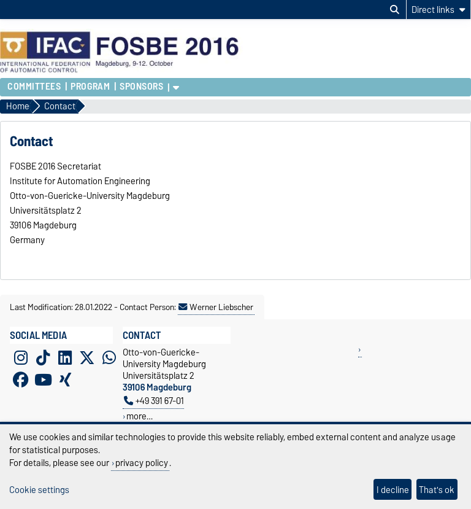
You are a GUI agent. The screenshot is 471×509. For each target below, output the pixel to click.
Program (90, 86)
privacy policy (141, 462)
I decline (393, 489)
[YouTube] (43, 379)
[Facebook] (21, 379)
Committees (34, 86)
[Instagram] (21, 357)
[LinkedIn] (65, 357)
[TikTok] (43, 357)
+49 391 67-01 (154, 400)
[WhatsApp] (109, 357)
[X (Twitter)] (87, 357)
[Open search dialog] (394, 9)
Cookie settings (39, 489)
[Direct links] (438, 9)
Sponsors (141, 86)
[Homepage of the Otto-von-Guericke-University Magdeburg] (122, 71)
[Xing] (65, 379)
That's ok (436, 489)
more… (139, 416)
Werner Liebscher (215, 307)
